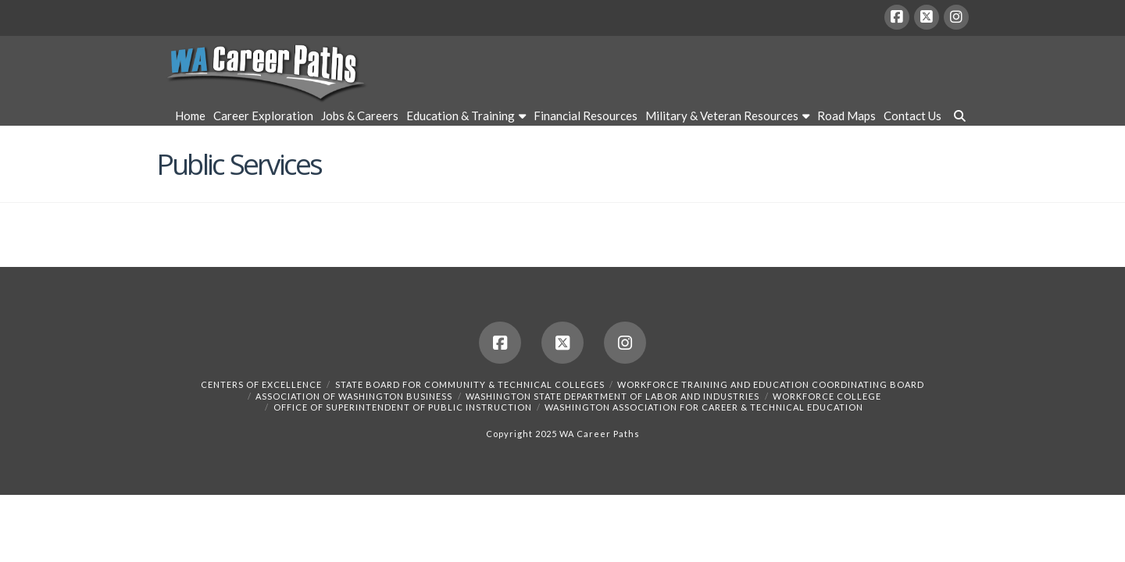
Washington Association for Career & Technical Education (704, 407)
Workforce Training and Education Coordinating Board (770, 384)
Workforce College (827, 396)
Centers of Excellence (261, 384)
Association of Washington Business (353, 396)
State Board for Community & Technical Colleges (470, 384)
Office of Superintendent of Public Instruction (402, 407)
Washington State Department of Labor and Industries (612, 396)
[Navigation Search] (957, 118)
